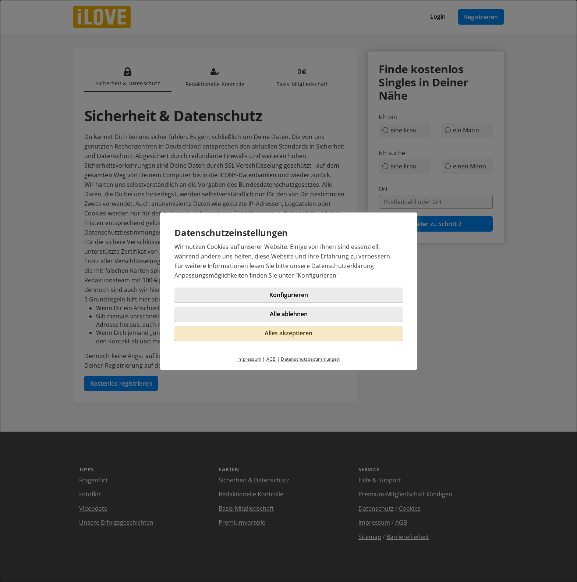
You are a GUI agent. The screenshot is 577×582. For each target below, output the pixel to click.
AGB (271, 359)
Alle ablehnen (289, 314)
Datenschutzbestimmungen (310, 359)
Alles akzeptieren (288, 333)
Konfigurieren (317, 275)
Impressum (249, 359)
